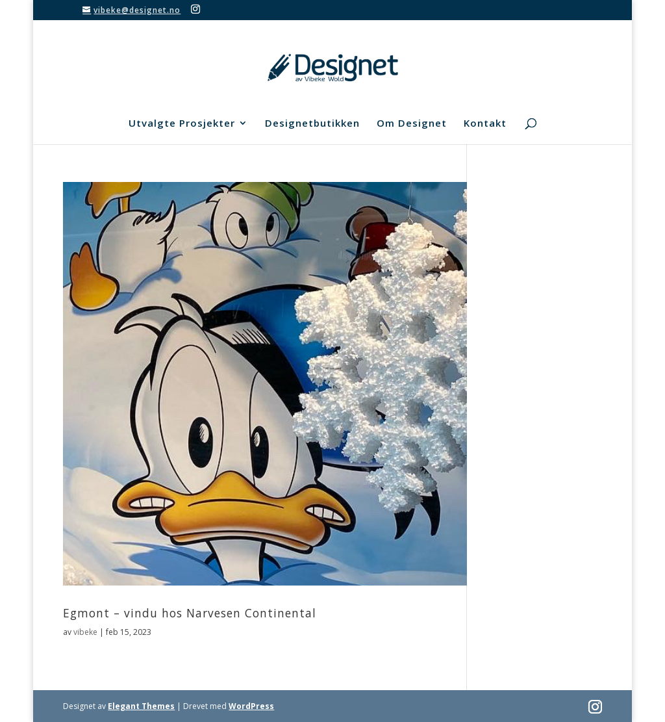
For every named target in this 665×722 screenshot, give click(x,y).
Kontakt (485, 123)
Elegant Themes (141, 706)
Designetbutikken (312, 123)
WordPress (251, 706)
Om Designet (412, 123)
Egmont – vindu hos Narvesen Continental (189, 613)
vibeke (85, 632)
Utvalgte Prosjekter (182, 123)
